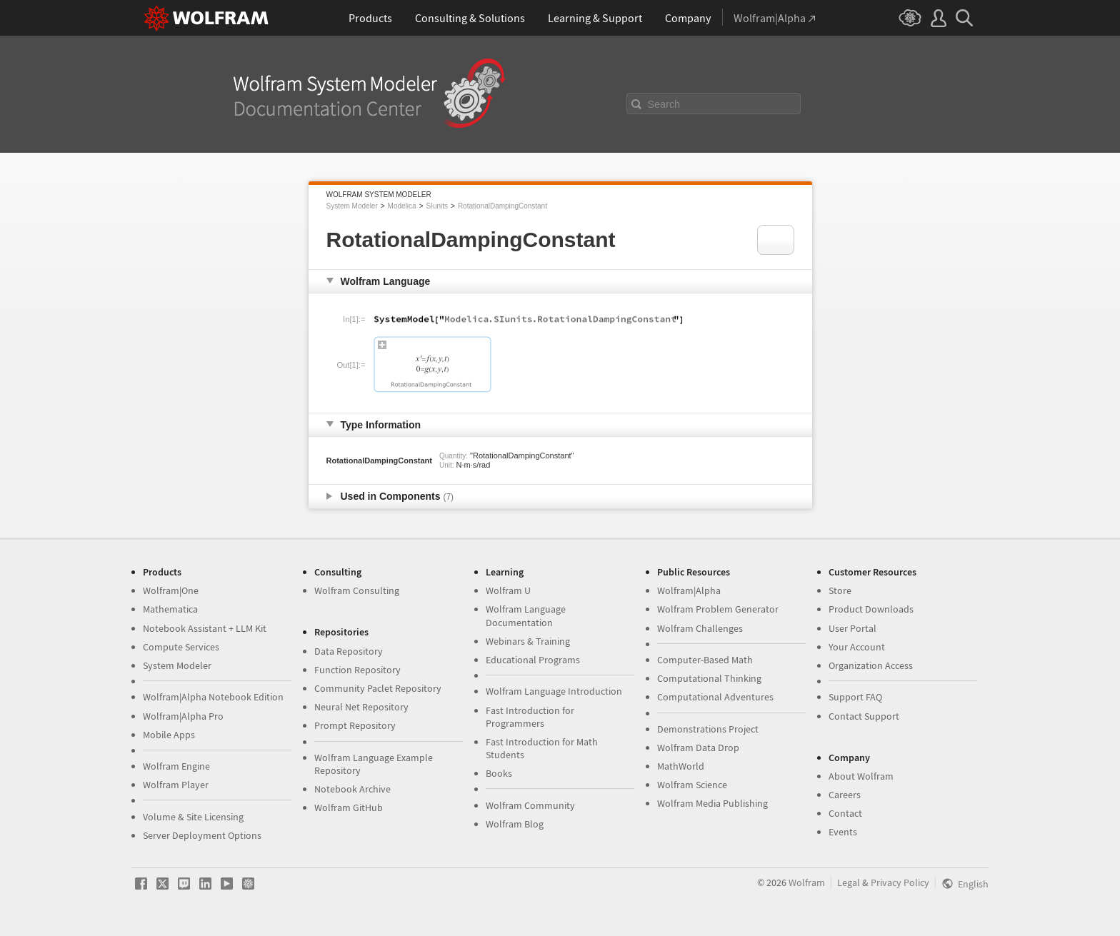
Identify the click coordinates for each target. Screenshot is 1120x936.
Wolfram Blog (515, 823)
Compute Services (181, 646)
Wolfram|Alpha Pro (183, 716)
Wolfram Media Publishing (712, 803)
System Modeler (352, 206)
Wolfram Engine (176, 766)
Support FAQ (855, 696)
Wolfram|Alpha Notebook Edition (213, 696)
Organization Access (871, 665)
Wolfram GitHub (348, 807)
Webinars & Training (528, 641)
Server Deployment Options (202, 835)
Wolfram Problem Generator (718, 609)
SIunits (437, 206)
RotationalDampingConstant (502, 206)
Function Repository (357, 669)
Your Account (857, 646)
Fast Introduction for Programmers (530, 717)
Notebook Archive (352, 788)
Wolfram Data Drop (698, 747)
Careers (845, 794)
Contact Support (864, 716)
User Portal (852, 628)
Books (499, 773)
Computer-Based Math (705, 659)
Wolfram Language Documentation (526, 615)
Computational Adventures (715, 696)
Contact (845, 813)
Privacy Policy (900, 882)
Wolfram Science (692, 784)
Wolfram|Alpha (689, 590)
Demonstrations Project (708, 729)
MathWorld (680, 766)
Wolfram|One (171, 590)
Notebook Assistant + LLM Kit (204, 628)
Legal (848, 882)
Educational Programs (533, 659)
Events (843, 831)
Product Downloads (871, 609)
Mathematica (170, 609)
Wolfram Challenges (700, 628)
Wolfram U (508, 590)
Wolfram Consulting (356, 590)
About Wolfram (861, 776)
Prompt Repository (355, 725)
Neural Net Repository (361, 706)
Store (840, 590)
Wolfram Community (530, 805)
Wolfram (807, 882)
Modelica (402, 206)
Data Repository (348, 651)
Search (664, 104)
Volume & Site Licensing (193, 816)
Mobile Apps (169, 734)
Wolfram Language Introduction (554, 691)
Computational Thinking (709, 678)
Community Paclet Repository (377, 688)
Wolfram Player (176, 784)
